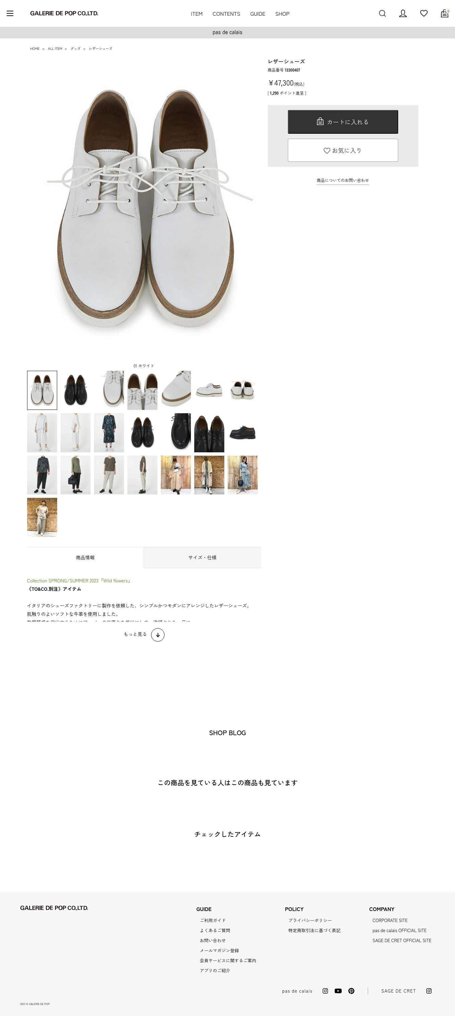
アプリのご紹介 (215, 970)
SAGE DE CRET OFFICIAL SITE (402, 940)
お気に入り (343, 150)
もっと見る (135, 634)
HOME (35, 48)
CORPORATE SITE (390, 920)
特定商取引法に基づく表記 (315, 930)
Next (247, 214)
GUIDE (257, 13)
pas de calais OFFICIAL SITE (400, 930)
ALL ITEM (55, 48)
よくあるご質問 (215, 930)
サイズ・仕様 (203, 557)
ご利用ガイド (213, 920)
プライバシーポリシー (310, 920)
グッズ (76, 48)
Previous (40, 214)
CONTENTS (226, 13)
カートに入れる (343, 121)
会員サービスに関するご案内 (228, 960)
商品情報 (85, 557)
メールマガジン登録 (219, 950)
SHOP (282, 13)
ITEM (197, 13)
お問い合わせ (213, 940)
